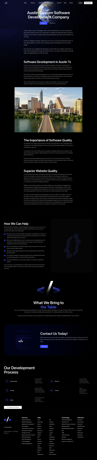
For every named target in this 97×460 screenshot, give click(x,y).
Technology (51, 3)
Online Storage (65, 435)
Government (80, 422)
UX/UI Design (25, 426)
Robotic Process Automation (69, 424)
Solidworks (52, 424)
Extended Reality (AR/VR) (68, 428)
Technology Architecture (28, 428)
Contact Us (43, 23)
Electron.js (40, 430)
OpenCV (39, 432)
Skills (26, 3)
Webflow (39, 448)
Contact (71, 2)
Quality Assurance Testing (28, 435)
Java (38, 419)
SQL (50, 448)
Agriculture (80, 435)
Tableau (51, 452)
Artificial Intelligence (67, 419)
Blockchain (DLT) (66, 426)
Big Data (64, 437)
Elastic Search (52, 454)
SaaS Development (26, 439)
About (65, 2)
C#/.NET (39, 441)
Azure (50, 426)
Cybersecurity (65, 422)
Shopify (39, 450)
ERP (63, 430)
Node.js (39, 426)
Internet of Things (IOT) (67, 441)
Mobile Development (27, 422)
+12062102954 (8, 427)
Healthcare (80, 432)
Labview (39, 443)
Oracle (51, 441)
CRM (63, 432)
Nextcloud (51, 443)
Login (80, 2)
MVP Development (26, 437)
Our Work (59, 2)
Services (33, 3)
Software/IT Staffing (27, 430)
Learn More (53, 23)
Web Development (26, 419)
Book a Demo (88, 2)
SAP (38, 452)
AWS (50, 435)
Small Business (81, 426)
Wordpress (52, 437)
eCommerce (80, 437)
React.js (39, 428)
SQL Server (52, 450)
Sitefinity (51, 428)
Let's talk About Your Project (13, 407)
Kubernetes (40, 454)
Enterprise (79, 419)
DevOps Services (26, 432)
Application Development (28, 424)
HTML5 (39, 435)
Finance (79, 430)
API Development (26, 441)
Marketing (79, 428)
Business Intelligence (67, 439)
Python (51, 430)
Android (51, 422)
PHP (38, 437)
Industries (42, 3)
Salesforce (52, 439)
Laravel (51, 432)
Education (79, 424)
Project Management (27, 443)
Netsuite (51, 445)
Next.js (39, 424)
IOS (50, 419)
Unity (38, 445)
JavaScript (40, 422)
